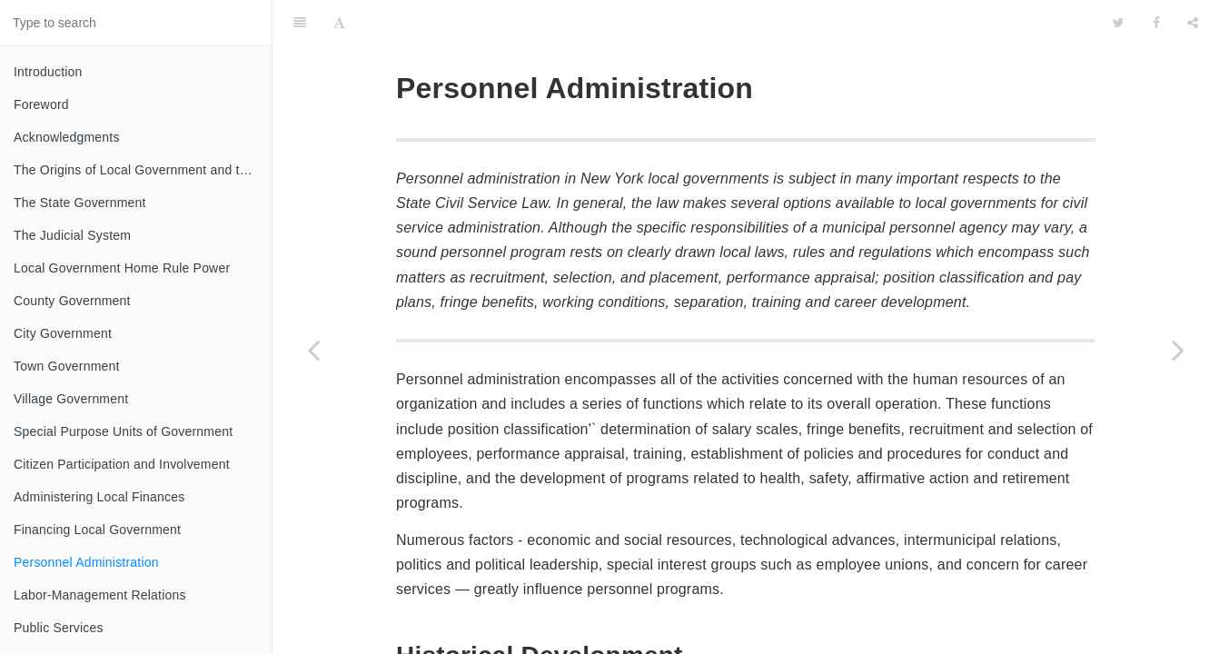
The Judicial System (72, 235)
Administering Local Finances (99, 497)
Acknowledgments (67, 137)
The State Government (80, 202)
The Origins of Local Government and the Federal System (143, 170)
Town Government (67, 366)
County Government (72, 300)
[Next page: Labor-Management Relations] (1178, 349)
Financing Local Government (97, 529)
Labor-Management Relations (100, 595)
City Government (63, 333)
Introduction (48, 71)
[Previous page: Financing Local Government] (313, 349)
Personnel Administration (86, 562)
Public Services (59, 627)
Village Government (71, 398)
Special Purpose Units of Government (123, 431)
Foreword (41, 104)
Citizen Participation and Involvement (122, 464)
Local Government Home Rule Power (122, 268)
